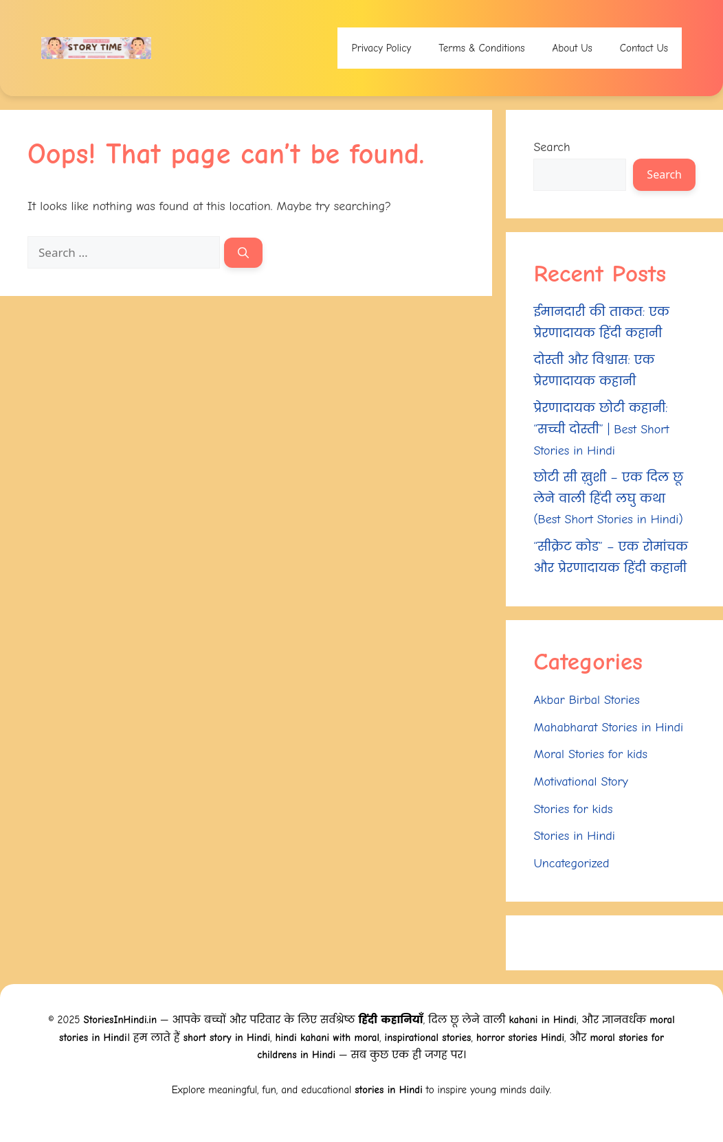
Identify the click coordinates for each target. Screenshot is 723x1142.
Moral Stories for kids (590, 754)
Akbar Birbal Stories (586, 700)
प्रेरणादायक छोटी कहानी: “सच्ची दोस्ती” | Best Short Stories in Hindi (601, 429)
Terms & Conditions (481, 48)
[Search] (243, 253)
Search (551, 147)
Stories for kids (572, 809)
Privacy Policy (381, 48)
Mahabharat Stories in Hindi (608, 727)
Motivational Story (580, 782)
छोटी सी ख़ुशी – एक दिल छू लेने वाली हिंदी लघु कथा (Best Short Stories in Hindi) (608, 498)
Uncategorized (571, 863)
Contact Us (644, 48)
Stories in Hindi (574, 836)
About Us (572, 48)
